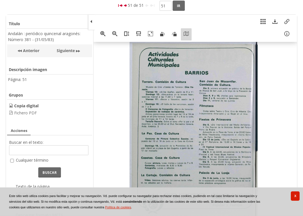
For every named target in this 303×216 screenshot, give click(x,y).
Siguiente (66, 50)
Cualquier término (32, 160)
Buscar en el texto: (26, 142)
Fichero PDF (25, 113)
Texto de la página (33, 186)
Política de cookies (118, 207)
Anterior (30, 50)
